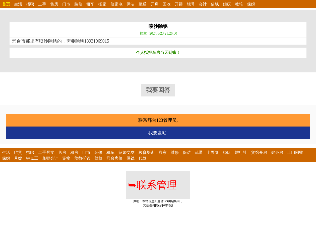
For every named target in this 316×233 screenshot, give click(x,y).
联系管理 (152, 185)
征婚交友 (126, 152)
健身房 (277, 152)
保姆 (251, 4)
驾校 (98, 158)
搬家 (102, 4)
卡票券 (213, 152)
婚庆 (227, 4)
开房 (155, 4)
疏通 (143, 4)
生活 (18, 4)
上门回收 (295, 152)
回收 (167, 4)
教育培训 (147, 152)
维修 (175, 152)
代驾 (143, 158)
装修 (78, 4)
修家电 (116, 4)
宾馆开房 (259, 152)
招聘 (30, 4)
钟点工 (32, 158)
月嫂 (18, 158)
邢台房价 (114, 158)
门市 (66, 4)
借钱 (215, 4)
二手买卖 (46, 152)
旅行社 (241, 152)
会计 (203, 4)
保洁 (131, 4)
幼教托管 (82, 158)
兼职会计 (50, 158)
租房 (74, 152)
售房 (54, 4)
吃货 (18, 152)
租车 (90, 4)
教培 (239, 4)
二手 (42, 4)
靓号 (191, 4)
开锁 (179, 4)
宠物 (66, 158)
